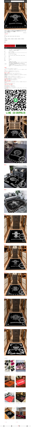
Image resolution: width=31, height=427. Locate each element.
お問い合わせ (24, 32)
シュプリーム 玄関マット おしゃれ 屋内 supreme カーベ (21, 382)
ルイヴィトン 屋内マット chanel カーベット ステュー (21, 398)
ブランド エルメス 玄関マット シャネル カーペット (10, 382)
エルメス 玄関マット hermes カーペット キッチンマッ (10, 413)
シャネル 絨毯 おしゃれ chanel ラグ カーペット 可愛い (21, 366)
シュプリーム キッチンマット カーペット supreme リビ (21, 413)
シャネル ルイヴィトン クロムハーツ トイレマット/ (10, 366)
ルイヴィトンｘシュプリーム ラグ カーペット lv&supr (10, 398)
